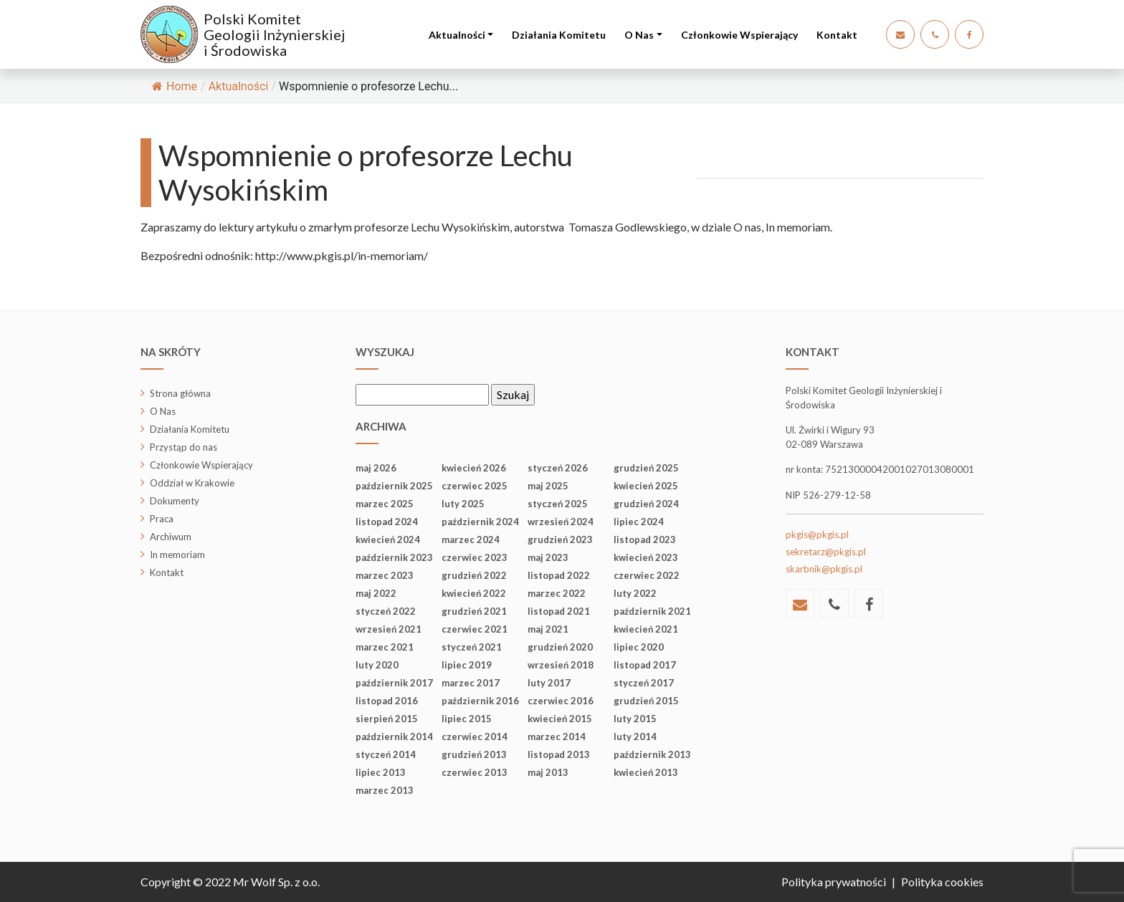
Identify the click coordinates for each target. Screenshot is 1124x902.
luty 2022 (635, 593)
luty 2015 (635, 718)
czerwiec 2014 (475, 736)
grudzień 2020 (560, 647)
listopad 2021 (559, 611)
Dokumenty (174, 501)
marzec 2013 (385, 790)
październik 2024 (480, 521)
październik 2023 (394, 557)
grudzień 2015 (646, 700)
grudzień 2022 (474, 575)
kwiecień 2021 (646, 629)
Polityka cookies (942, 881)
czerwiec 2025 (475, 485)
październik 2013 (652, 754)
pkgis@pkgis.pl (817, 534)
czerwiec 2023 (475, 557)
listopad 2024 (387, 521)
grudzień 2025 (646, 468)
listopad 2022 (559, 575)
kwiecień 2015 (560, 718)
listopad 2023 (645, 539)
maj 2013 (548, 772)
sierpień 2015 (387, 718)
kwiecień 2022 (474, 593)
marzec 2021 (385, 647)
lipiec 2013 (381, 772)
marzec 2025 (385, 503)
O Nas (639, 35)
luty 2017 (549, 683)
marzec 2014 (557, 736)
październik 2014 (394, 736)
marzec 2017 (471, 683)
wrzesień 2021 (389, 629)
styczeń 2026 (558, 468)
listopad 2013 (559, 754)
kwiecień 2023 (646, 557)
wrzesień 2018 (561, 665)
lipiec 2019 (467, 665)
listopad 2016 (387, 700)
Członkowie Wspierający (739, 35)
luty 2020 (377, 665)
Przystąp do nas (183, 447)
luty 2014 (635, 736)
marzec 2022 (557, 593)
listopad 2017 (645, 665)
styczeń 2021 (472, 647)
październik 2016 (480, 700)
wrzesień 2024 (561, 521)
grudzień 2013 (474, 754)
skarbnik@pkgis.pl (824, 569)
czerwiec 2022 (647, 575)
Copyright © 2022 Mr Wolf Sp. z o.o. (230, 881)
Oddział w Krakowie (192, 483)
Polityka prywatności (833, 881)
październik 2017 (394, 683)
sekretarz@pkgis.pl (826, 551)
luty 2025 (463, 503)
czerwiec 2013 (475, 772)
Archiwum (170, 536)
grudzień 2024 (646, 503)
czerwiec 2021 (475, 629)
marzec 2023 (385, 575)
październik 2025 (394, 485)
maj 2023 (548, 557)
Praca (161, 518)
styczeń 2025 (558, 503)
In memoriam (177, 554)
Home (174, 86)
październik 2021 (652, 611)
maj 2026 (376, 468)
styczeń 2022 (386, 611)
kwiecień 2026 (474, 468)
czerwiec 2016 (561, 700)
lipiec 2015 (467, 718)
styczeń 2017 (644, 683)
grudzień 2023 (560, 539)
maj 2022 (376, 593)
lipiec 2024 (639, 521)
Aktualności (457, 35)
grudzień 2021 (474, 611)
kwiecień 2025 (646, 485)
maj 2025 (548, 485)
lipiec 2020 (639, 647)
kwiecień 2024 (388, 539)
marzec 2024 (471, 539)
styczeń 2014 (386, 754)
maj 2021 (548, 629)
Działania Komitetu (559, 35)
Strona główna (180, 393)
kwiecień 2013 (646, 772)
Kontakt (836, 35)
